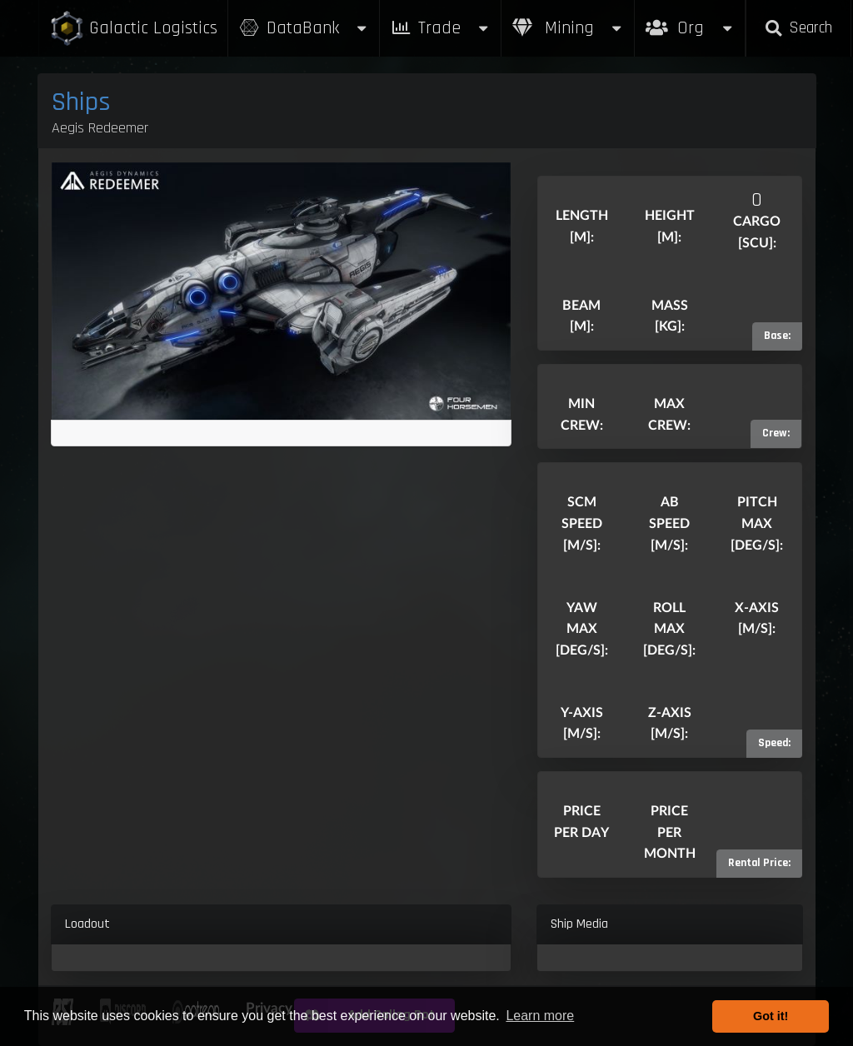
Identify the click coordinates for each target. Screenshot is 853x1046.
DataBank (304, 28)
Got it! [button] (770, 1016)
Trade (441, 28)
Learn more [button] (540, 1016)
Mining (568, 28)
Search (798, 27)
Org (690, 19)
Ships (81, 102)
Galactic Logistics (133, 29)
